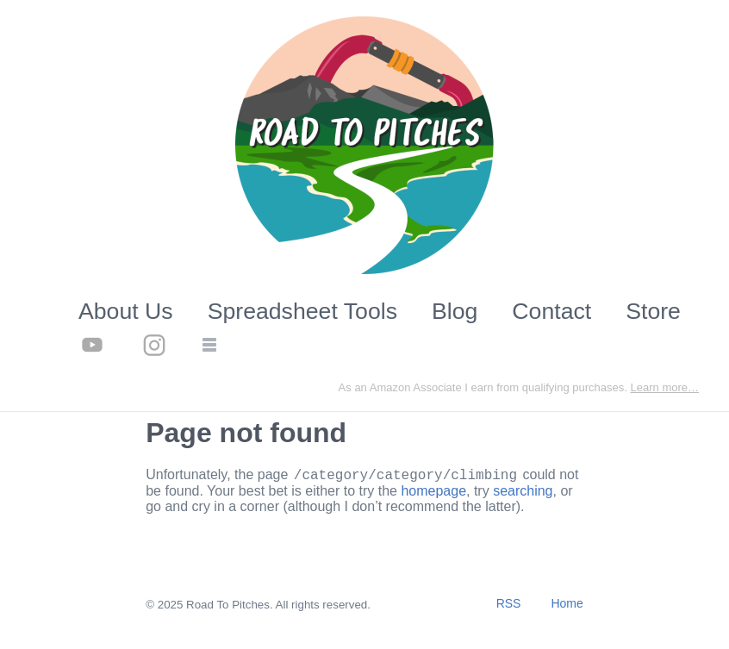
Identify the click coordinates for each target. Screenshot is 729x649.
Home (567, 606)
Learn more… (665, 387)
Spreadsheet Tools (302, 311)
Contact (551, 311)
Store (653, 311)
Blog (454, 311)
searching (522, 493)
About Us (125, 311)
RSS (508, 606)
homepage (433, 493)
